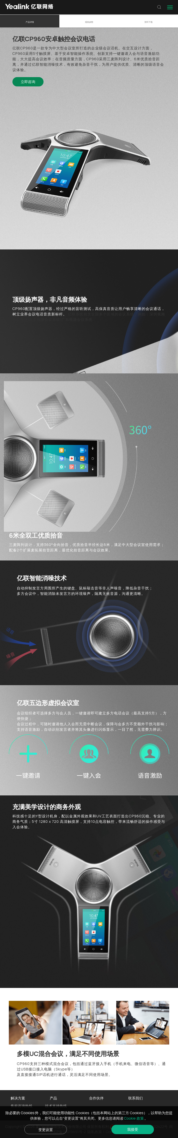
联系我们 (135, 1098)
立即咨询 (28, 81)
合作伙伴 (96, 1098)
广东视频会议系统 (76, 319)
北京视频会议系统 (44, 319)
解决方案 (18, 1098)
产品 (53, 1098)
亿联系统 (75, 314)
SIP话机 (43, 1074)
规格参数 (89, 21)
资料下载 (148, 21)
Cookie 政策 (134, 1118)
